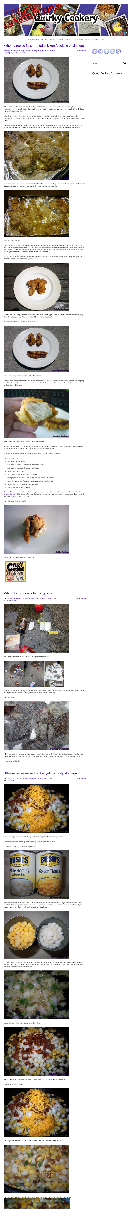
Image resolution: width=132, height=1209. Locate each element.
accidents (7, 51)
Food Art (44, 39)
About (103, 39)
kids (29, 778)
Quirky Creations (33, 39)
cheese (15, 778)
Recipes (52, 39)
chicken (28, 51)
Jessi (23, 53)
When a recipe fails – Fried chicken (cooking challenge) (44, 45)
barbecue (14, 51)
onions (40, 778)
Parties (68, 39)
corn (20, 778)
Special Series (78, 39)
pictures (49, 598)
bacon (10, 778)
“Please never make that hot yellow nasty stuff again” (42, 773)
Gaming (60, 39)
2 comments (81, 778)
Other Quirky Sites (92, 39)
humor (37, 598)
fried (46, 51)
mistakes (52, 51)
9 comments (81, 51)
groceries (18, 598)
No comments (81, 598)
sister (19, 317)
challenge (21, 51)
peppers (46, 778)
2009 (5, 598)
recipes (6, 53)
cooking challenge (38, 51)
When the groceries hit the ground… (30, 593)
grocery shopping (28, 598)
